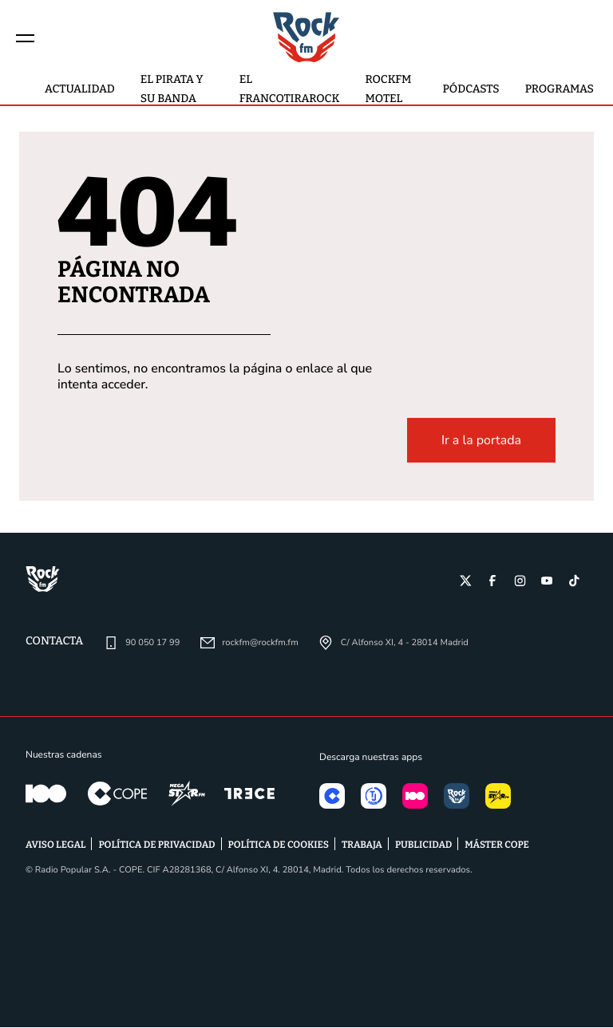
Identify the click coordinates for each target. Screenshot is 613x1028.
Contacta (54, 642)
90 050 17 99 (152, 643)
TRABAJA (362, 846)
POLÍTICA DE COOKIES (279, 846)
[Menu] (25, 37)
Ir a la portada (481, 441)
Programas (559, 89)
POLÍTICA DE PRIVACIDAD (156, 846)
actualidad (80, 89)
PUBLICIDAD (423, 846)
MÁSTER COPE (497, 846)
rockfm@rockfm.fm (260, 643)
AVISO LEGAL (55, 846)
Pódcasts (471, 89)
